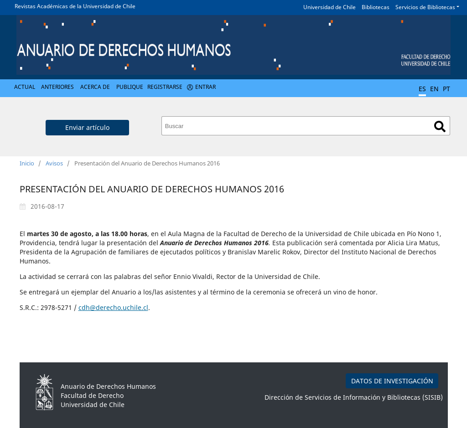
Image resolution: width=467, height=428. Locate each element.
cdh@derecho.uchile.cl (113, 307)
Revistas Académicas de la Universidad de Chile (75, 6)
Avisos (54, 163)
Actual (24, 87)
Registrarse (164, 87)
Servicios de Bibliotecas (425, 7)
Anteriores (57, 87)
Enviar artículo (87, 127)
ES (422, 88)
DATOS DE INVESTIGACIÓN (392, 380)
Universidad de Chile (329, 7)
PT (446, 88)
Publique (129, 87)
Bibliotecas (375, 7)
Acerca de (95, 87)
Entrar (205, 87)
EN (434, 88)
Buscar (440, 126)
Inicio (27, 163)
